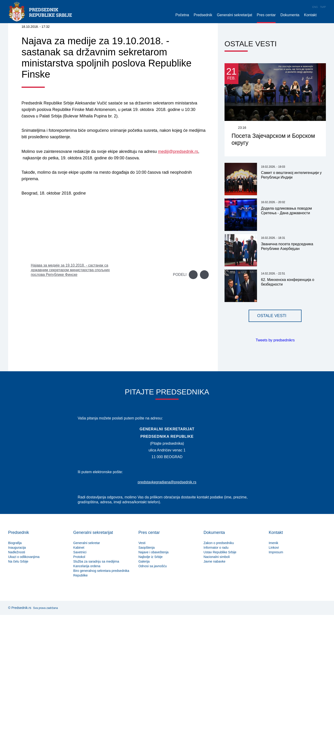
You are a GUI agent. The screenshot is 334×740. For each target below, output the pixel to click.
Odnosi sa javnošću (152, 691)
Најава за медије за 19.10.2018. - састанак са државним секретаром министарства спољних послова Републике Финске (71, 395)
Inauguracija (17, 672)
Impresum (276, 677)
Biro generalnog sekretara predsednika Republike (101, 698)
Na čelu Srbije (18, 686)
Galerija (144, 686)
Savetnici (80, 677)
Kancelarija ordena (86, 691)
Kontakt (310, 15)
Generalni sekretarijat (234, 15)
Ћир (323, 7)
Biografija (15, 668)
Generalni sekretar (86, 668)
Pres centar (266, 15)
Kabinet (78, 672)
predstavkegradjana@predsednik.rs (167, 607)
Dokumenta (289, 15)
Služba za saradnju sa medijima (96, 686)
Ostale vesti (271, 441)
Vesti (141, 668)
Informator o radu (216, 672)
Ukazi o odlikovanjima (23, 682)
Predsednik (203, 15)
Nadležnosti (16, 677)
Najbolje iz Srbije (150, 682)
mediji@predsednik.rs (178, 276)
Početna (182, 15)
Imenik (273, 668)
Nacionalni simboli (217, 682)
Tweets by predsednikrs (275, 465)
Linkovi (274, 672)
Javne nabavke (214, 686)
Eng (315, 7)
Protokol (79, 682)
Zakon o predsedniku (219, 668)
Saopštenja (146, 672)
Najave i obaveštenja (153, 677)
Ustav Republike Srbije (220, 677)
